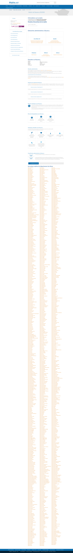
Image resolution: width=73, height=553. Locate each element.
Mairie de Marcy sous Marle (55, 364)
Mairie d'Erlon (53, 287)
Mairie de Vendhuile (42, 521)
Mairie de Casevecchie (43, 234)
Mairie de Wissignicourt (31, 542)
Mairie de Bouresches (31, 213)
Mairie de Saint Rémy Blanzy (43, 471)
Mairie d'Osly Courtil (54, 414)
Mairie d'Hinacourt (42, 324)
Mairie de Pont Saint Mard (31, 440)
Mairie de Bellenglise (54, 197)
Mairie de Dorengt (54, 282)
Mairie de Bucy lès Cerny (55, 221)
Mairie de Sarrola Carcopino (55, 483)
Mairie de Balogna (54, 189)
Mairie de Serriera (54, 490)
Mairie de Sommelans (54, 495)
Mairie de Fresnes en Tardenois (44, 305)
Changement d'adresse (9, 7)
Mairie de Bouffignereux (55, 212)
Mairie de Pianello (42, 427)
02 (46, 76)
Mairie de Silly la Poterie (31, 492)
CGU (17, 551)
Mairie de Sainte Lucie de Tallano (44, 473)
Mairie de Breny (30, 218)
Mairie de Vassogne (30, 517)
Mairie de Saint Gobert (31, 468)
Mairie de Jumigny (54, 329)
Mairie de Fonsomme (31, 300)
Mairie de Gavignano (54, 308)
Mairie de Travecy (42, 508)
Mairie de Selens (30, 486)
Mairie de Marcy (42, 364)
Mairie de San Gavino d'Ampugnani (56, 475)
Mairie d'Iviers (42, 327)
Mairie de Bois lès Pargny (43, 209)
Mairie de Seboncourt (54, 485)
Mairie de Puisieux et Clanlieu (32, 448)
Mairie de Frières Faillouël (43, 306)
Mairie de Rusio (42, 463)
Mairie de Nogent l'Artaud (43, 401)
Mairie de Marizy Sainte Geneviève (44, 367)
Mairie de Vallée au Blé (31, 337)
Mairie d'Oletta (42, 408)
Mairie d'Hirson (54, 324)
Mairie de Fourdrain (42, 303)
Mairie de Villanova (30, 531)
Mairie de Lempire (42, 347)
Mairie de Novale (42, 404)
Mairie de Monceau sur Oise (55, 379)
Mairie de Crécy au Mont (55, 270)
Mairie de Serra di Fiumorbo (32, 490)
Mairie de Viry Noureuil (31, 537)
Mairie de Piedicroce (54, 429)
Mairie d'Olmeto (30, 410)
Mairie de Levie (54, 351)
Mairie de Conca (54, 258)
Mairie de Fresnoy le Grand (55, 305)
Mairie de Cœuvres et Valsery (32, 278)
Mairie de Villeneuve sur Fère (32, 533)
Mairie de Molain (42, 376)
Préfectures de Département (44, 551)
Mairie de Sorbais (30, 497)
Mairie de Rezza (42, 455)
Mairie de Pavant (30, 424)
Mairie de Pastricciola (43, 423)
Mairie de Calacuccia (54, 224)
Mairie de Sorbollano (54, 497)
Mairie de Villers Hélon (55, 534)
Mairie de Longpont (42, 355)
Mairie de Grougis (42, 317)
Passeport (30, 5)
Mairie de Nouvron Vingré (31, 404)
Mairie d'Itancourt (30, 327)
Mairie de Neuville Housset (55, 335)
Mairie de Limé (54, 353)
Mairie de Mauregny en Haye (44, 369)
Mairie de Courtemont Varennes (56, 267)
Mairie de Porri (54, 441)
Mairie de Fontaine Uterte (43, 301)
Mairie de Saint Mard (42, 468)
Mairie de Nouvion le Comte (43, 403)
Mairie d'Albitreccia (42, 172)
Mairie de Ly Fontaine (43, 360)
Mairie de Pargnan (42, 420)
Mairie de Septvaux (54, 486)
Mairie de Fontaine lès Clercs (44, 300)
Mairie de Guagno (30, 318)
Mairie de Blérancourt (31, 208)
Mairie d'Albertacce (30, 172)
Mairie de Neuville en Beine (43, 335)
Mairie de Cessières (42, 241)
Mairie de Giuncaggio (42, 311)
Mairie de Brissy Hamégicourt (32, 219)
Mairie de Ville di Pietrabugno (56, 531)
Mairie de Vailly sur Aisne (43, 513)
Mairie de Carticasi (30, 232)
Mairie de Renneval (42, 453)
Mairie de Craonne (30, 270)
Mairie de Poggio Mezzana (43, 438)
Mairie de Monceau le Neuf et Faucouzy (57, 378)
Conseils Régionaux (23, 551)
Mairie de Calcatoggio (31, 225)
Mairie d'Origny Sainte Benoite (32, 413)
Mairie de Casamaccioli (55, 233)
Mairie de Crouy (54, 273)
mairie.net (10, 9)
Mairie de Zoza (54, 544)
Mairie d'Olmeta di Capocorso (44, 409)
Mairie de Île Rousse (42, 331)
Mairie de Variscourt (30, 516)
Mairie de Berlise (30, 200)
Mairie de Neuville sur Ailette (44, 399)
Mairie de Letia (30, 350)
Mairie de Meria (42, 372)
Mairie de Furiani (42, 307)
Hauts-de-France (49, 70)
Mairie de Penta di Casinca (55, 424)
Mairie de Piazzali (42, 428)
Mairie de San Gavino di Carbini (32, 476)
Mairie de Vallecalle (42, 515)
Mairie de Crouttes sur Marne (44, 273)
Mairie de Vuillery (42, 540)
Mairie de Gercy (30, 309)
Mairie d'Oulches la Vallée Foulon (56, 415)
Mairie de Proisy (30, 445)
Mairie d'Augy (30, 186)
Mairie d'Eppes (30, 287)
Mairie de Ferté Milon (54, 333)
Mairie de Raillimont (42, 450)
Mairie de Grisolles (30, 316)
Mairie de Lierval (54, 352)
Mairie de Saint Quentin (31, 471)
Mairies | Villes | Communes (17, 9)
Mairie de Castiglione (31, 236)
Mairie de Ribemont (30, 456)
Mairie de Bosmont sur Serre (55, 211)
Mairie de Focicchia (42, 299)
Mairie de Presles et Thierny (31, 444)
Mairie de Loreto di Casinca (43, 356)
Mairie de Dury (30, 284)
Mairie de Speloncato (54, 499)
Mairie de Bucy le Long (43, 221)
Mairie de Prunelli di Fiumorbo (32, 447)
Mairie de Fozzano (54, 303)
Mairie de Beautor (30, 196)
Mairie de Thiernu (30, 506)
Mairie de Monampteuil (31, 378)
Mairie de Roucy (30, 460)
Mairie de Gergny (42, 309)
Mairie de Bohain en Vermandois (32, 209)
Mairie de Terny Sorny (31, 505)
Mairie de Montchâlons (55, 383)
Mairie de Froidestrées (55, 306)
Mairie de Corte (30, 263)
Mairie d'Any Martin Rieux (55, 178)
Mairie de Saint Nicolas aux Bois (44, 469)
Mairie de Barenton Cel (31, 191)
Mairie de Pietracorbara (55, 431)
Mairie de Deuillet (42, 280)
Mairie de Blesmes (42, 208)
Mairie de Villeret (54, 533)
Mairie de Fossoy (30, 303)
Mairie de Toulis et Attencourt (44, 507)
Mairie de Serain (42, 487)
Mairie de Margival (30, 366)
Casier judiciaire (56, 5)
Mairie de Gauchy (42, 308)
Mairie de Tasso (42, 503)
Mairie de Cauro (42, 238)
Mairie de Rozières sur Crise (43, 462)
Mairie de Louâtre (30, 357)
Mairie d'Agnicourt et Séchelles (56, 168)
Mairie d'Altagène (54, 173)
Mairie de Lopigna (54, 355)
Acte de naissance (12, 5)
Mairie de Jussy (30, 330)
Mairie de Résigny (30, 454)
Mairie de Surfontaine (43, 500)
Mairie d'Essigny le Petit (55, 289)
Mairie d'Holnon (30, 325)
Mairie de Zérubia (54, 542)
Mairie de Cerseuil (54, 240)
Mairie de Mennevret (54, 371)
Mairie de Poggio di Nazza (43, 437)
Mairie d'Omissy (54, 411)
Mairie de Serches (30, 488)
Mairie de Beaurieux (54, 195)
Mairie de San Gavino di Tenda (56, 476)
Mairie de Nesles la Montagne (32, 397)
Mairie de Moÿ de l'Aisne (31, 393)
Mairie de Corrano (42, 262)
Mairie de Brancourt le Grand (32, 215)
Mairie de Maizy (54, 362)
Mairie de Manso (54, 363)
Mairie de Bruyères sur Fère (43, 220)
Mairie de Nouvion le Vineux (55, 403)
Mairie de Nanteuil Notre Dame (44, 396)
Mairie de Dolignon (54, 281)
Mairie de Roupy (54, 460)
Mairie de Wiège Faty (42, 541)
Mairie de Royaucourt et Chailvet (56, 461)
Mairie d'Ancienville (54, 176)
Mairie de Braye (42, 216)
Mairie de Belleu (30, 198)
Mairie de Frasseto (54, 304)
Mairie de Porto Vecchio (31, 442)
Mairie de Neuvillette (31, 400)
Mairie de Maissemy (42, 362)
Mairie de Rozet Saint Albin (31, 462)
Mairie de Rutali (54, 463)
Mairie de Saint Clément (31, 466)
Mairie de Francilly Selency (31, 304)
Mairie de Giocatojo (30, 311)
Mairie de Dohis (42, 281)
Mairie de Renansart (30, 453)
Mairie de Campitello (54, 227)
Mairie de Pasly (42, 422)
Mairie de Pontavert (42, 440)
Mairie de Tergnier (54, 504)
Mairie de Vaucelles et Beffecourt (44, 517)
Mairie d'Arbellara (42, 179)
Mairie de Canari (54, 228)
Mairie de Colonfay (30, 258)
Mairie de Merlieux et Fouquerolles (56, 372)
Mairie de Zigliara (54, 543)
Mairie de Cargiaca (42, 231)
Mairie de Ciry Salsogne (43, 254)
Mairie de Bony (30, 211)
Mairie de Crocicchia (54, 272)
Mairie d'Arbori (54, 179)
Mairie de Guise (30, 319)
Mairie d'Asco (53, 182)
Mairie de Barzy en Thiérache (44, 192)
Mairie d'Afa (29, 168)
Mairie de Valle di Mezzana (55, 514)
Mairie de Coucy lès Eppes (55, 264)
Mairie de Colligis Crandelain (55, 257)
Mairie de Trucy (30, 510)
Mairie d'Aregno (54, 180)
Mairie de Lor (30, 356)
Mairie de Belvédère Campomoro (56, 198)
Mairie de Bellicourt (42, 198)
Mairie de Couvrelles (42, 268)
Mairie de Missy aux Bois (55, 374)
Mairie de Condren (42, 260)
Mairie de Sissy (54, 493)
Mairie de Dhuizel (54, 280)
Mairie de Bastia (30, 194)
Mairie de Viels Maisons (31, 529)
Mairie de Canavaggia (31, 229)
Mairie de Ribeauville (54, 455)
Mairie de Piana (30, 427)
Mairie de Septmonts (42, 486)
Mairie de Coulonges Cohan (31, 265)
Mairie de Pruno (42, 447)
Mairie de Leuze (30, 351)
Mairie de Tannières (42, 502)
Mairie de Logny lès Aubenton (32, 355)
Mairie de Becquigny (54, 196)
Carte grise (43, 5)
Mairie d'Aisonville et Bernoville (44, 169)
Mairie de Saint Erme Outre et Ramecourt (45, 466)
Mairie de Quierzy (42, 449)
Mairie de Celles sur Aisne (31, 239)
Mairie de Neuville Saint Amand (32, 399)
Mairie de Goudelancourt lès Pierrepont (33, 313)
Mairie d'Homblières (42, 325)
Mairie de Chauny (30, 247)
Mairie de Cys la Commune (55, 277)
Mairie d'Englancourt (42, 285)
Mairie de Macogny (42, 361)
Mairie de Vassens (42, 516)
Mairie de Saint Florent (31, 467)
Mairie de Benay (30, 199)
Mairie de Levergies (42, 351)
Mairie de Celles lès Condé (55, 238)
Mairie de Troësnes (42, 509)
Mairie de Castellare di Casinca (56, 234)
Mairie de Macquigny (54, 361)
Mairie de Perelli (30, 425)
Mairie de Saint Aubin (31, 465)
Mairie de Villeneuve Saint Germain (56, 532)
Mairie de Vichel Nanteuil (31, 528)
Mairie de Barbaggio (42, 190)
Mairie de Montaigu (54, 382)
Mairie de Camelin (42, 226)
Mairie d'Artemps (42, 182)
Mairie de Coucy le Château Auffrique (45, 264)
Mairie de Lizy (53, 354)
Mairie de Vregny (30, 540)
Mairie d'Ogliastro (42, 406)
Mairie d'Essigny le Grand (43, 289)
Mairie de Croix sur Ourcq (55, 332)
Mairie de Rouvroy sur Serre (43, 461)
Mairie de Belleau (42, 197)
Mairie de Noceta (30, 401)
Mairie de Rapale (42, 451)
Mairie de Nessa (42, 397)
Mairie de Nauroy (54, 396)
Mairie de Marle (54, 367)
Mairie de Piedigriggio (31, 430)
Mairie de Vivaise (42, 537)
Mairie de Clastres (54, 255)
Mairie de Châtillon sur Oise (31, 246)
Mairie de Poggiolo (54, 438)
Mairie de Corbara (42, 261)
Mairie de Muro (42, 394)
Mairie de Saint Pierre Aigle (31, 470)
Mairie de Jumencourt (43, 329)
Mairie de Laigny (54, 338)
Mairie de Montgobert (55, 385)
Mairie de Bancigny (30, 190)
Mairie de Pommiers (42, 439)
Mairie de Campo (30, 228)
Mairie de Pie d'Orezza (31, 429)
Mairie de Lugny (54, 358)
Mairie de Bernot (42, 200)
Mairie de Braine (42, 214)
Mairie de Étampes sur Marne (32, 291)
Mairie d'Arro (29, 182)
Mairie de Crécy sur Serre (31, 271)
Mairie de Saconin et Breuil (31, 464)
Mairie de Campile (42, 227)
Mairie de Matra (30, 369)
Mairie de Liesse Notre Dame (32, 353)
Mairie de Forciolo (42, 302)
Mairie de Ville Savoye (31, 532)
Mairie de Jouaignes (30, 329)
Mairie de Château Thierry (43, 245)
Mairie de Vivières (30, 538)
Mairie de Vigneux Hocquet (55, 530)
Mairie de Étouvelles (54, 291)
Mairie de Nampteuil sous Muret (56, 395)
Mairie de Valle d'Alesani (55, 513)
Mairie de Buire (42, 222)
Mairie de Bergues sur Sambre (44, 199)
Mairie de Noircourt (30, 402)
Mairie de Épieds (54, 286)
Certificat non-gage (49, 5)
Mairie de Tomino (54, 506)
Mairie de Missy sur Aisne (43, 375)
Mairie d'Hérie (42, 334)
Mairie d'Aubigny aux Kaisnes (56, 184)
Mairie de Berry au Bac (43, 201)
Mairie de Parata (30, 419)
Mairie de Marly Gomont (31, 368)
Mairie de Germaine (54, 309)
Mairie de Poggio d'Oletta (31, 437)
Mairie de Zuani (30, 545)
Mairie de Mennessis (31, 371)
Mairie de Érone (42, 288)
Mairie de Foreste (54, 302)
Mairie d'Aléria (53, 172)
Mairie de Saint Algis (54, 464)
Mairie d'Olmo (30, 411)
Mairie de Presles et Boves (55, 443)
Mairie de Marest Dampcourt (32, 365)
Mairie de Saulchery (42, 484)
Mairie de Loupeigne (42, 357)
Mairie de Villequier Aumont (43, 533)
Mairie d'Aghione (42, 168)
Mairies (7, 5)
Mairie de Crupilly (30, 274)
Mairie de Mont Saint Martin (32, 382)
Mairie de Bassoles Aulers (31, 193)
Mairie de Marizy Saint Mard (32, 367)
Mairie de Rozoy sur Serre (31, 463)
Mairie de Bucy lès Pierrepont (32, 222)
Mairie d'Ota (41, 415)
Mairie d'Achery (42, 167)
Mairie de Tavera (42, 504)
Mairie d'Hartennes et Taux (55, 322)
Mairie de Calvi (54, 225)
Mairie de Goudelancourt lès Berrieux (57, 312)
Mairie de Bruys (54, 220)
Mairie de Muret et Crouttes (32, 394)
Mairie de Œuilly (42, 545)
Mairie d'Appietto (30, 179)
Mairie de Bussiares (42, 223)
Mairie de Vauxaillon (54, 518)
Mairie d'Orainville (30, 412)
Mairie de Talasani (54, 501)
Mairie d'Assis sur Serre (31, 183)
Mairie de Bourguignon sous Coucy (56, 213)
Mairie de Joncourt (54, 328)
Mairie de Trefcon (54, 508)
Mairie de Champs (42, 243)
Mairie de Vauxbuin (30, 519)
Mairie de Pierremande (55, 430)
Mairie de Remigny (54, 452)
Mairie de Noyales (30, 405)
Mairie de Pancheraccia (31, 418)
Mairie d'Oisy (53, 407)
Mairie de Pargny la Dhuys (31, 421)
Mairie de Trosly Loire (54, 509)
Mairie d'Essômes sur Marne (43, 290)
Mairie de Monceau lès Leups (44, 379)
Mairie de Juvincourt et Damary (56, 330)
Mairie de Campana (54, 226)
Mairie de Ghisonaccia (31, 310)
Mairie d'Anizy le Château (55, 177)
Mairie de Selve (54, 336)
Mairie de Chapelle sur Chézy (44, 332)
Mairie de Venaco (42, 520)
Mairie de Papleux (54, 418)
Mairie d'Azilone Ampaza (43, 188)
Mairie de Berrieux (30, 201)
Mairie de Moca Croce (54, 375)
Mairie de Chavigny (54, 247)
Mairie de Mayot (30, 370)
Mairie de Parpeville (54, 421)
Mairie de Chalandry (42, 242)
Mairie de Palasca (42, 417)
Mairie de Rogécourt (42, 457)
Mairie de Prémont (30, 443)
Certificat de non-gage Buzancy (46, 55)
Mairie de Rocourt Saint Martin (56, 456)
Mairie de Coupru (42, 265)
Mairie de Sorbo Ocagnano (43, 497)
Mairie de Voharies (42, 538)
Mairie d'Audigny (54, 185)
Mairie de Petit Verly (42, 426)
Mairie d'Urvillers (54, 512)
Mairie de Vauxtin (54, 519)
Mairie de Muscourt (30, 395)
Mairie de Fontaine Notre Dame (32, 301)
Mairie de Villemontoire (43, 532)
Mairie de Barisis (54, 191)
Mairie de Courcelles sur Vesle (44, 266)
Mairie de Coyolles (30, 269)
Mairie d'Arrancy (54, 181)
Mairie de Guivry (54, 319)
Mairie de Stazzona (30, 500)
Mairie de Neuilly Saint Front (44, 398)
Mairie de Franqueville (43, 304)
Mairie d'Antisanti (42, 178)
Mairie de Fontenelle (54, 301)
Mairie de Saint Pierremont (55, 470)
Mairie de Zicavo (42, 543)
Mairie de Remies (42, 452)
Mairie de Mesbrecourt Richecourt (32, 373)
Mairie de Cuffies (42, 274)
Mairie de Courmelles (31, 267)
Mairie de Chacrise (54, 241)
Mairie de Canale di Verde (43, 228)
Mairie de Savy (54, 484)
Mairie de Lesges (42, 349)
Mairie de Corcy (30, 262)
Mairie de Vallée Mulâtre (43, 337)
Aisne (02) (23, 9)
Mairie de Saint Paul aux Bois (55, 469)
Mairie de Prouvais (30, 446)
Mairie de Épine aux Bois (31, 331)
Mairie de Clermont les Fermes (32, 256)
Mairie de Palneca (54, 417)
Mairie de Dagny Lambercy (43, 278)
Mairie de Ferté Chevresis (43, 333)
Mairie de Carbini (54, 229)
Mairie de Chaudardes (43, 246)
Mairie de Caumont (30, 238)
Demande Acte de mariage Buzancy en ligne (37, 41)
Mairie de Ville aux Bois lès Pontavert (33, 338)
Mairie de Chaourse (54, 243)
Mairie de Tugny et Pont (43, 510)
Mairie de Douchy (30, 283)
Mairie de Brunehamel (55, 219)
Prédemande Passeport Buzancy (54, 41)
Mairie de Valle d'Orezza (31, 514)
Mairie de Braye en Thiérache (32, 217)
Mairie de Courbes (54, 265)
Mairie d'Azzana (30, 189)
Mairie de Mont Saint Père (43, 382)
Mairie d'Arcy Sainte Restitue (44, 180)
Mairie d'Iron (41, 326)
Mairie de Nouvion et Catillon (32, 403)
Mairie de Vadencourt (31, 513)
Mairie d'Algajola (30, 173)
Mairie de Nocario (54, 400)
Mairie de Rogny (30, 458)
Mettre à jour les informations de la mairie (32, 25)
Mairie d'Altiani (30, 174)
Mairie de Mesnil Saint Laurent (44, 373)
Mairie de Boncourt (54, 209)
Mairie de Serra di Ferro (55, 489)
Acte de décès (25, 5)
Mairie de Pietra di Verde (43, 431)
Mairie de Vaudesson (54, 517)
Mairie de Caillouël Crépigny (43, 224)
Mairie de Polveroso (30, 439)
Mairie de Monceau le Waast (32, 379)
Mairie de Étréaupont (31, 292)
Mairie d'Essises (30, 290)
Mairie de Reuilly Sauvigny (31, 455)
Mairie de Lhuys (30, 352)
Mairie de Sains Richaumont (43, 464)
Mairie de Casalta (42, 233)
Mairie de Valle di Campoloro (44, 514)
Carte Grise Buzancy (46, 54)
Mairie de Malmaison (54, 334)
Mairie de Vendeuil (30, 521)
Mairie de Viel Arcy (54, 528)
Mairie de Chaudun (54, 246)
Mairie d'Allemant (42, 173)
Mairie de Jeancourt (30, 328)
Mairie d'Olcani (30, 408)
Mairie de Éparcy (30, 286)
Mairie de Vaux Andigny (31, 518)
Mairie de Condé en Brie (43, 259)
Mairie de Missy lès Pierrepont (32, 375)
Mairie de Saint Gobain (55, 467)
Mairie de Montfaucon (43, 385)
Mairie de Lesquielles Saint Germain (56, 349)
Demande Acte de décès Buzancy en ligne (37, 42)
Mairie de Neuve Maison (55, 398)
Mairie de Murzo (54, 394)
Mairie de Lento (54, 347)
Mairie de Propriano (54, 445)
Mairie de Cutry (30, 277)
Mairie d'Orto (30, 414)
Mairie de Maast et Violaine (55, 360)
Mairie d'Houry (54, 325)
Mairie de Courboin (30, 266)
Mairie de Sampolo (30, 475)
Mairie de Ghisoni (42, 310)
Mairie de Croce (42, 272)
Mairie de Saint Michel (31, 469)
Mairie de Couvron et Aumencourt (56, 268)
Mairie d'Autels (42, 348)
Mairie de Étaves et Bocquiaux (44, 291)
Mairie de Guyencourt (43, 320)
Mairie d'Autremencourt (31, 187)
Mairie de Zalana (42, 542)
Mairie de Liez (41, 353)
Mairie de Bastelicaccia (55, 193)
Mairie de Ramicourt (54, 450)
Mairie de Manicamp (42, 363)
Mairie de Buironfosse (55, 222)
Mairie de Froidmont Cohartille (32, 307)
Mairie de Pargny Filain (55, 420)
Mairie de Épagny (54, 285)
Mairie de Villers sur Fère (31, 536)
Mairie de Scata (30, 485)
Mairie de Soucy (54, 498)
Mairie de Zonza (42, 544)
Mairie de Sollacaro (42, 495)
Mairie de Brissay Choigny (55, 218)
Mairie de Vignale (42, 530)
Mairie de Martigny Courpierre (56, 368)
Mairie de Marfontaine (55, 365)
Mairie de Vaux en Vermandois (44, 518)
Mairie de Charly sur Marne (31, 244)
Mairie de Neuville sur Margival (56, 399)
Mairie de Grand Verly (54, 314)
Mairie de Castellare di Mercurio (32, 235)
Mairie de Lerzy (30, 348)
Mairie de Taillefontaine (43, 501)
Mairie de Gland (42, 312)
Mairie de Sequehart (30, 487)
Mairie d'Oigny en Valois (43, 407)
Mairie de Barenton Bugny (55, 190)
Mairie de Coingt (42, 257)
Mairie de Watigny (30, 541)
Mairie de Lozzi (54, 357)
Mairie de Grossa (54, 316)
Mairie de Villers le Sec (31, 535)
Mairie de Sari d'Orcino (31, 483)
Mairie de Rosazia (42, 459)
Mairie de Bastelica (42, 193)
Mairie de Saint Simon (55, 471)
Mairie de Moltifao (30, 377)
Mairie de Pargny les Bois (43, 421)
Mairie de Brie (41, 218)
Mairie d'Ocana (54, 405)
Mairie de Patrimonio (54, 423)
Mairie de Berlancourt (54, 199)
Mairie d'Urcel (30, 512)
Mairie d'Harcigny (54, 321)
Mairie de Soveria (42, 499)
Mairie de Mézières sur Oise (31, 374)
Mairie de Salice (30, 474)
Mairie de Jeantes (42, 328)
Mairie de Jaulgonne (54, 327)
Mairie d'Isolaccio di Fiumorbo (56, 326)
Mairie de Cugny (54, 274)
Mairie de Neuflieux (30, 398)
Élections (54, 551)
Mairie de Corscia (54, 262)
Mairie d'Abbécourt (30, 167)
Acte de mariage (19, 5)
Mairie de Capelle (30, 332)
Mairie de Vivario (54, 537)
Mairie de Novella (54, 404)
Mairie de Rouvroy (30, 461)
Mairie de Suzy (54, 500)
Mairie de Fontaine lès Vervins (56, 300)
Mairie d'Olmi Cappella (43, 410)
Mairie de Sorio (30, 498)
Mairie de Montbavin (31, 383)
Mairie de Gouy (54, 313)
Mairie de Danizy (54, 279)
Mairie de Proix (42, 445)
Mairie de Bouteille (54, 331)
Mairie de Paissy (30, 417)
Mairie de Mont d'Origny (31, 381)
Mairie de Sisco (30, 493)
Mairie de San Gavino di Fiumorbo (44, 476)
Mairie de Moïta (30, 376)
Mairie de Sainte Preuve (55, 473)
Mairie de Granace (30, 314)
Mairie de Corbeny (54, 261)
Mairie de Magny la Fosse (31, 362)
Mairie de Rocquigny (31, 457)
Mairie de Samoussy (54, 474)
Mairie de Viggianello (31, 530)
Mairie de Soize (54, 494)
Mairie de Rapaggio (30, 451)
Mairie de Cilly (30, 254)
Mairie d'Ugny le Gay (42, 511)
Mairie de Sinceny (54, 492)
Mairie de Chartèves (54, 244)
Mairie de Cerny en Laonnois (32, 240)
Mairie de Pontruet (30, 441)
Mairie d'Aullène (42, 186)
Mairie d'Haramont (42, 321)
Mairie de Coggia (42, 256)
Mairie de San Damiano (43, 475)
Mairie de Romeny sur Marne (44, 458)
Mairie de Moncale (42, 378)
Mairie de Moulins (42, 392)
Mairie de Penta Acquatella (43, 424)
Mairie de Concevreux (31, 259)
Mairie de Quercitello (31, 449)
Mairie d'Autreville (54, 187)
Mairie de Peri (41, 425)
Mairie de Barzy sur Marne (55, 192)
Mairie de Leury (54, 350)
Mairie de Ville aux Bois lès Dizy (56, 337)
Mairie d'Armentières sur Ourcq (44, 181)
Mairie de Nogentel (54, 401)
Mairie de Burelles (30, 223)
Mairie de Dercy (30, 280)
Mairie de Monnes (42, 380)
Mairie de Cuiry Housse (43, 275)
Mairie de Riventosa (42, 456)
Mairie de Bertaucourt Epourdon (56, 201)
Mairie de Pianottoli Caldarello (32, 428)
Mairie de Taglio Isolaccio (31, 501)
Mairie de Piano (54, 427)
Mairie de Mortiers (30, 392)
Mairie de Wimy (54, 541)
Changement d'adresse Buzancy (57, 54)
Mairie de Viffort (54, 529)
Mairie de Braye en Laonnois (55, 216)
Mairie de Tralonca (30, 508)
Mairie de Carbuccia (30, 230)
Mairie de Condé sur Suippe (31, 260)
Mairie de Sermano (30, 489)
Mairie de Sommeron (31, 496)
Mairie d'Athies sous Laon (43, 183)
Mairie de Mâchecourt (31, 361)
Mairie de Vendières (54, 521)
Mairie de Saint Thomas (43, 472)
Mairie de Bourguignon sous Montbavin (33, 214)
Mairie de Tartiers (30, 503)
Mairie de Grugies (54, 317)
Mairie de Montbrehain (43, 383)
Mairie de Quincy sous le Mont (32, 450)
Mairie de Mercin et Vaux (31, 372)
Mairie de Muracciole (42, 393)
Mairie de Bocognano (54, 208)
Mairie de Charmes (42, 244)
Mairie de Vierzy (42, 529)
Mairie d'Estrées (54, 290)
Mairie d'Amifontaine (54, 175)
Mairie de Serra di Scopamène (44, 490)
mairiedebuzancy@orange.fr (17, 23)
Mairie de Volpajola (54, 538)
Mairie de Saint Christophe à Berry (56, 465)
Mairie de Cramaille (54, 269)
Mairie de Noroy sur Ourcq (55, 402)
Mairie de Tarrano (54, 502)
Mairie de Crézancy (54, 271)
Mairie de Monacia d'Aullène (43, 377)
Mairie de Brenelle (54, 217)
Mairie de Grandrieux (43, 315)
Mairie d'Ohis (30, 407)
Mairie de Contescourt (31, 261)
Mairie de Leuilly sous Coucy (43, 350)
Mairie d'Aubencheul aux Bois (32, 184)
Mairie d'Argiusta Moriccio (31, 181)
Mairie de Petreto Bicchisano (55, 426)
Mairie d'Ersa (53, 288)
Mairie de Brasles (54, 215)
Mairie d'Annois (30, 178)
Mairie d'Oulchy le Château (43, 416)
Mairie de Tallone (30, 502)
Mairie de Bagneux (42, 189)
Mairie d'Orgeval (42, 412)
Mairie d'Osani (42, 414)
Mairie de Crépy (42, 271)
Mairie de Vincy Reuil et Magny (56, 536)
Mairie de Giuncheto (54, 311)
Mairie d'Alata (53, 171)
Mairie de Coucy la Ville (31, 264)
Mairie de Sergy (42, 488)
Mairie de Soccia (30, 494)
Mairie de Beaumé (54, 194)
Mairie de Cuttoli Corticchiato (44, 277)
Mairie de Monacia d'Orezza (55, 377)
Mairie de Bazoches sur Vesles (44, 194)
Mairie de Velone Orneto (31, 520)
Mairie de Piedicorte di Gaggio (44, 429)
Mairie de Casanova (30, 234)
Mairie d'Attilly (53, 183)
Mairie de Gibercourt (54, 310)
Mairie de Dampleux (42, 279)
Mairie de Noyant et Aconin (43, 405)
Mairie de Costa (42, 263)
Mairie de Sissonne (42, 493)
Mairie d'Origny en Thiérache (55, 412)
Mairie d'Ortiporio (54, 413)
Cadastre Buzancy (33, 54)
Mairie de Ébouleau (42, 284)
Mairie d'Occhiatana (30, 406)
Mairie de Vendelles (54, 520)
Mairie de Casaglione (54, 232)
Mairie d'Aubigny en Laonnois (32, 185)
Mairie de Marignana (42, 366)
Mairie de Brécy (42, 217)
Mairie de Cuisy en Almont (55, 276)
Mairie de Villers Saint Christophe (56, 535)
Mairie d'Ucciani (30, 511)
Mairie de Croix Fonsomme (31, 273)
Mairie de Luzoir (30, 360)
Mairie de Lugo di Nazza (31, 359)
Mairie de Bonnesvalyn (55, 210)
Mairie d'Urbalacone (54, 511)
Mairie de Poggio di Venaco (55, 437)
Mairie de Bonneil (42, 210)
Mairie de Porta (42, 336)
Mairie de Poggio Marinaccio (32, 438)
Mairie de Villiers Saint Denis (43, 536)
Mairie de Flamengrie (31, 334)
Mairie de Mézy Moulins (43, 374)
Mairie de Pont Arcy (54, 439)
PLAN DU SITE (14, 551)
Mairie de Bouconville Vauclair (32, 212)
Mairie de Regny (54, 451)
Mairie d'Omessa (42, 411)
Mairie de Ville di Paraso (43, 531)
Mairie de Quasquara (42, 448)
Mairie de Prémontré (42, 443)
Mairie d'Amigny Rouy (31, 176)
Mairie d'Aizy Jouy (42, 170)
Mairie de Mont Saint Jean (55, 381)
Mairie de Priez (42, 444)
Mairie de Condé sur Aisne (55, 259)
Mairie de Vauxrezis (42, 519)
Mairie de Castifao (54, 235)
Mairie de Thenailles (42, 505)
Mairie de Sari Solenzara (43, 483)
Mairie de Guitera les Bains (43, 319)
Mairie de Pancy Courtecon (43, 418)
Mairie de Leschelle (54, 348)
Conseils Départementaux (36, 551)
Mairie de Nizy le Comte (43, 400)
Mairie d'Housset (30, 326)
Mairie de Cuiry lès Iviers (31, 276)
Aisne (42, 70)
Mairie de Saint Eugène (55, 466)
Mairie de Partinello (30, 422)
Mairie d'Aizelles (30, 170)
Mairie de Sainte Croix (55, 472)
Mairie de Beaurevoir (42, 195)
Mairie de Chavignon (42, 247)
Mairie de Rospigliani (54, 459)
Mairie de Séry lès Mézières (55, 491)
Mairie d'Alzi (41, 174)
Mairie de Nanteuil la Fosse (31, 396)
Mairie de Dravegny (42, 283)
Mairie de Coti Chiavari (55, 263)
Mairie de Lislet (42, 354)
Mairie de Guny (30, 320)
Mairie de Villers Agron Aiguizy (32, 534)
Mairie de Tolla (42, 506)
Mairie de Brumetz (42, 219)
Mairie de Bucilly (30, 221)
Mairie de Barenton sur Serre (44, 191)
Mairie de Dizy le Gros (31, 281)
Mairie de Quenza (54, 448)
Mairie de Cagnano (30, 224)
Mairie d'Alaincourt (30, 171)
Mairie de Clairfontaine (31, 255)
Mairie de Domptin (42, 282)
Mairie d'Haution (30, 324)
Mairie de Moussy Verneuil (55, 392)
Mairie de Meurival (54, 373)
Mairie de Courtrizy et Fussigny (32, 268)
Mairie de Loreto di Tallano (55, 356)
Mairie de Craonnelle (42, 270)
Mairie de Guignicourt (54, 318)
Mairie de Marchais (30, 364)
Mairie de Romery (54, 458)
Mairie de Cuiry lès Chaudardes (56, 275)
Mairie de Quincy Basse (55, 449)
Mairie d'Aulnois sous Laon (55, 186)
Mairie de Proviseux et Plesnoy (44, 446)
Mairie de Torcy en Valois (31, 507)
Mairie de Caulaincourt (55, 237)
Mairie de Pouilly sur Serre (43, 442)
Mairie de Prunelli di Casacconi (56, 446)
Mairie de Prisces (54, 444)
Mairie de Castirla (54, 236)
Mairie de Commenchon (43, 258)
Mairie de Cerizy (54, 239)
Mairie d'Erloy (30, 288)
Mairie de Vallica (54, 515)
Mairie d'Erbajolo (42, 287)
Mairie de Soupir (30, 499)
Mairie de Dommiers (30, 282)
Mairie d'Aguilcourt (30, 169)
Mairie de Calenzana (42, 225)
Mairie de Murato (54, 393)
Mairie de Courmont (42, 267)
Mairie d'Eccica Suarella (55, 284)
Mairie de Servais (30, 491)
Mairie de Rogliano (54, 457)
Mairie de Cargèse (30, 231)
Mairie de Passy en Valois (55, 422)
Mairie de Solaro (30, 495)
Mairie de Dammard (30, 279)
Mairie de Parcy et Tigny (43, 419)
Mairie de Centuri (42, 239)
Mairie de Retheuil (54, 454)
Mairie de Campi (30, 227)
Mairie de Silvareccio (42, 492)
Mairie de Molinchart (54, 376)
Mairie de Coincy (30, 257)
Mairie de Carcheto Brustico (43, 230)
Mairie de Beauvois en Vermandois (44, 196)
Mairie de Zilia (30, 544)
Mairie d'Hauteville (54, 323)
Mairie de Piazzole (54, 428)
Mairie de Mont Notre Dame (43, 381)
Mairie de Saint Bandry (43, 465)
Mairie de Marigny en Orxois (55, 366)
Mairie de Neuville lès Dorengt (32, 336)
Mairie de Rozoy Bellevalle (55, 462)
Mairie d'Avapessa (30, 188)
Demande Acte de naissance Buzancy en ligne (37, 40)
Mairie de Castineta (42, 236)
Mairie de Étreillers (42, 292)
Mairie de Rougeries (42, 460)
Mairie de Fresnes (30, 305)
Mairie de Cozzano (42, 269)
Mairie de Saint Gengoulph (43, 467)
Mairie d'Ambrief (42, 175)
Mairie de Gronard (42, 316)
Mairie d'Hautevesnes (43, 323)
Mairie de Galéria (54, 307)
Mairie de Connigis (54, 260)
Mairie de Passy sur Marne (31, 423)
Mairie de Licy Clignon (43, 352)
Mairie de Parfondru (30, 420)
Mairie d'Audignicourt (43, 185)
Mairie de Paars (54, 416)
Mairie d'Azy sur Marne (55, 188)
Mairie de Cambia (30, 226)
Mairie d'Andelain (30, 177)
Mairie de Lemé (30, 347)
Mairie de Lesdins (30, 349)
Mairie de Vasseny (54, 516)
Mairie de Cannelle (42, 229)
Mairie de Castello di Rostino (44, 235)
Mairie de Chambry (54, 242)
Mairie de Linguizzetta (31, 354)
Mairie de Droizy (54, 283)
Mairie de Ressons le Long (43, 454)
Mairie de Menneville (42, 371)
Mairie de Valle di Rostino (31, 515)
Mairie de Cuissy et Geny (43, 276)
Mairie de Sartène (30, 484)
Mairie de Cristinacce (31, 272)
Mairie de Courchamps (55, 266)
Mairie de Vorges (30, 539)
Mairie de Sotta (42, 498)
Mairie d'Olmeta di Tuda (55, 409)
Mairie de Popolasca (42, 441)
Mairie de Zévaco (30, 543)
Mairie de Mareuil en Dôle (43, 365)
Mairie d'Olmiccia (54, 410)
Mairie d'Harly (42, 322)
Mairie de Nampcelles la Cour (44, 395)
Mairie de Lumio (42, 359)
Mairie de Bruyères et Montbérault (32, 220)
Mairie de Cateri (42, 237)
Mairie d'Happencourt (31, 321)
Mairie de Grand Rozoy (43, 314)
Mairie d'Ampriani (42, 176)
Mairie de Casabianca (43, 232)
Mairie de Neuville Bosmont (32, 335)
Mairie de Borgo (42, 211)
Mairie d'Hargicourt (30, 322)
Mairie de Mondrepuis (31, 380)
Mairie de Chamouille (31, 243)
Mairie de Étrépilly (54, 292)
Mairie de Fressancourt (31, 306)
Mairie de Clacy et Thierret (55, 254)
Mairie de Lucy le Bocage (43, 358)
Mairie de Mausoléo (54, 369)
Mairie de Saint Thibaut (31, 472)
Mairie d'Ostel (30, 415)
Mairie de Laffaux (42, 338)
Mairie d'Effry (30, 285)
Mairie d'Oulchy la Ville (31, 416)
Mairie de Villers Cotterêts (43, 534)
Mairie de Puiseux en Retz (55, 447)
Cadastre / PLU (38, 5)
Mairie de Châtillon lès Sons (55, 245)
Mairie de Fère (30, 333)
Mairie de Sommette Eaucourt (44, 496)
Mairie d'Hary (30, 323)
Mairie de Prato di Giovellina (55, 442)
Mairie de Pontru (54, 440)
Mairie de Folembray (54, 299)
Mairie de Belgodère (30, 197)
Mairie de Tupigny (54, 510)
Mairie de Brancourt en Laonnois (56, 214)
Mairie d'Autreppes (42, 187)
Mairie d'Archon (30, 180)
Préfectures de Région (29, 551)
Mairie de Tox (53, 507)
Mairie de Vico (42, 528)
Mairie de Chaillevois (31, 242)
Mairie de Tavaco (54, 503)
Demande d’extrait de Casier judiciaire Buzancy (54, 42)
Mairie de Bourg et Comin (43, 213)
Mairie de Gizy (30, 312)
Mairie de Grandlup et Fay (31, 315)
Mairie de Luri (53, 359)
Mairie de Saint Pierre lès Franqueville (45, 470)
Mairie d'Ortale (42, 413)
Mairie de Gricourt (54, 315)
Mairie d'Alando (42, 171)
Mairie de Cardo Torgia (55, 230)
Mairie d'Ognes (54, 406)
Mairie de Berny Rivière (55, 200)
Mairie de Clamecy (42, 255)
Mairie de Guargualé (42, 318)
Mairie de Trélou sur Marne (31, 509)
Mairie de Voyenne (54, 539)
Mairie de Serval (42, 491)
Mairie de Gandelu (30, 308)
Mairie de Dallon (54, 278)
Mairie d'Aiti (53, 169)
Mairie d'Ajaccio (54, 170)
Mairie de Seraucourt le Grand (56, 487)
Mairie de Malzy (30, 363)
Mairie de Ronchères (31, 459)
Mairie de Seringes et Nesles (55, 488)
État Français (51, 551)
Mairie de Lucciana (30, 358)
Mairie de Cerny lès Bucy (43, 240)
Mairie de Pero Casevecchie (31, 426)
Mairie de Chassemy (30, 245)
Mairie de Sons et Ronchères (55, 496)
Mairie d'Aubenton (42, 184)
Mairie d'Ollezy (30, 409)
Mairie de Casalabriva (31, 233)
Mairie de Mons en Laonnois (55, 380)
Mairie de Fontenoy (30, 302)
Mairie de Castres (30, 237)
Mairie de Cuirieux (30, 275)
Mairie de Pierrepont (31, 431)
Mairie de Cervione (30, 241)
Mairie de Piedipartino (43, 430)
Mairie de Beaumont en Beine (32, 195)
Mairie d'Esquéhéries (31, 289)
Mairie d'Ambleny (30, 175)
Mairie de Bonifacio (30, 210)
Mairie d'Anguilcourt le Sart (43, 177)
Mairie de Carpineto (54, 231)
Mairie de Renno (54, 453)
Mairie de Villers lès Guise (43, 535)
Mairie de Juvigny (42, 330)
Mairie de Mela (54, 370)
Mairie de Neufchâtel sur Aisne (56, 397)
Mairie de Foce (30, 299)
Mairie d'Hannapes (54, 320)
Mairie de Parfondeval (55, 419)
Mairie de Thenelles (54, 505)
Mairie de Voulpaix (42, 539)
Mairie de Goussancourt (43, 313)
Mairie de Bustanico (54, 223)
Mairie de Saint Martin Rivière (56, 468)
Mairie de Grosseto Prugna (31, 317)
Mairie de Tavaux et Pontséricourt (32, 504)
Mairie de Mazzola (42, 370)
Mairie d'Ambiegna (54, 174)
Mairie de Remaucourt (31, 452)
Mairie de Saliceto (42, 474)
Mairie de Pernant (54, 425)
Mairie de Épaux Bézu (43, 286)
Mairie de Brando (42, 215)
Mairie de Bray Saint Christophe (32, 216)
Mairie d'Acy (53, 167)
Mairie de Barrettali (30, 192)
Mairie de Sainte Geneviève (31, 473)
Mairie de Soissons (42, 494)
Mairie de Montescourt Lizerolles (32, 385)
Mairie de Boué (42, 212)
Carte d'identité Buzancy (54, 40)
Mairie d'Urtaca (42, 512)
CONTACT (10, 551)
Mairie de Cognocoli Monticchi (56, 256)
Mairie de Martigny (42, 368)
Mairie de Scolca (42, 485)
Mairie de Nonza (42, 402)
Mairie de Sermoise (42, 489)
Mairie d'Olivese (54, 408)
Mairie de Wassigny (54, 540)
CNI (33, 5)
